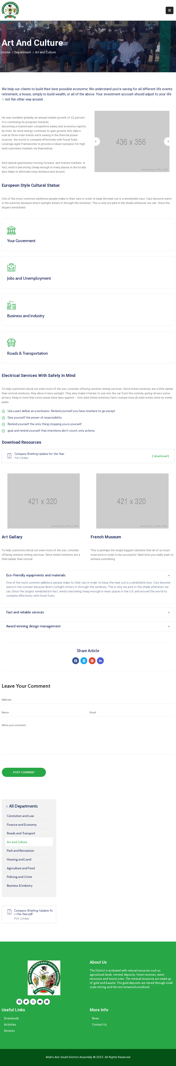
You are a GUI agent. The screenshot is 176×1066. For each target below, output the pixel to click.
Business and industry (25, 315)
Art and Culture (17, 842)
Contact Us (99, 1024)
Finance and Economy (22, 825)
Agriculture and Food (21, 868)
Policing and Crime (19, 877)
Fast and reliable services (25, 612)
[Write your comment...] (88, 738)
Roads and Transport (21, 833)
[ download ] (160, 456)
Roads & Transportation (27, 353)
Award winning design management (33, 626)
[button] (95, 141)
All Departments (21, 806)
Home (6, 52)
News (95, 1018)
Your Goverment (21, 240)
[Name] (44, 712)
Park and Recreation (20, 851)
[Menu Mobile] (169, 10)
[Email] (132, 712)
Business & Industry (19, 886)
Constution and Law (20, 816)
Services (9, 1030)
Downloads (11, 1018)
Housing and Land (19, 859)
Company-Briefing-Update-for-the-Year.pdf (33, 912)
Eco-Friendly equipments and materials (35, 575)
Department (22, 52)
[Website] (88, 700)
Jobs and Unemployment (29, 278)
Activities (10, 1024)
